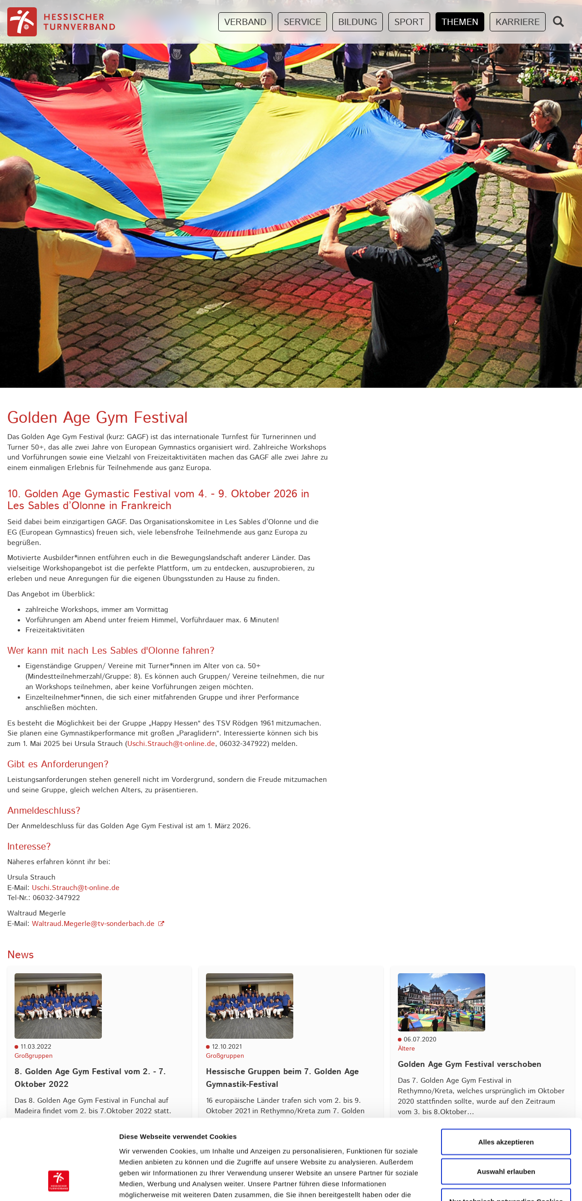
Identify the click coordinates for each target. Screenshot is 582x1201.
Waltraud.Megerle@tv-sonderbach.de (93, 924)
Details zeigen (484, 1183)
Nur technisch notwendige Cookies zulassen (506, 1135)
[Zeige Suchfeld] (558, 21)
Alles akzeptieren (506, 1071)
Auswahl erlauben (506, 1101)
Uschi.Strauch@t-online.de (171, 744)
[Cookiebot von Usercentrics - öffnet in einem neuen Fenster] (59, 1183)
